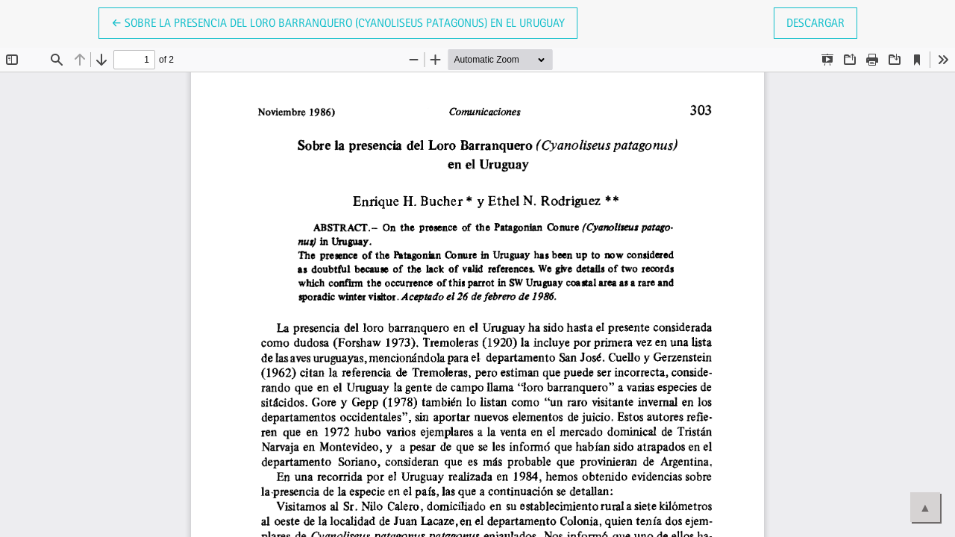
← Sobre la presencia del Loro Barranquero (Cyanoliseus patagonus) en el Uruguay (338, 21)
